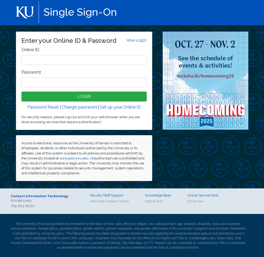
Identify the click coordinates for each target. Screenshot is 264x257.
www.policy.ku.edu (74, 158)
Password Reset (43, 107)
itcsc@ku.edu (21, 200)
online (92, 247)
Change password (79, 107)
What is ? (136, 40)
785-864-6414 (132, 243)
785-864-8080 (22, 206)
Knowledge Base (158, 195)
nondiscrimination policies (193, 233)
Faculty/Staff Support (106, 195)
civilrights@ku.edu (202, 238)
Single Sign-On (80, 12)
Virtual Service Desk (203, 195)
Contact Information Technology (39, 196)
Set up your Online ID (120, 107)
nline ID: (30, 49)
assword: (31, 72)
